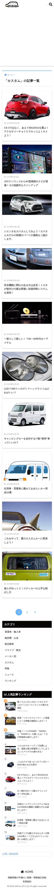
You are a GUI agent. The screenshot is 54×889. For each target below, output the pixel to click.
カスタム (9, 662)
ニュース (9, 674)
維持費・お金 (11, 638)
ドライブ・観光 (13, 650)
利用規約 (27, 881)
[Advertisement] (27, 37)
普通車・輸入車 (13, 632)
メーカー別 (10, 656)
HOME (27, 872)
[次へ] (35, 612)
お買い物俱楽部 (10, 854)
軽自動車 (9, 644)
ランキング (10, 681)
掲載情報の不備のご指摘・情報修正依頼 (27, 877)
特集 (7, 668)
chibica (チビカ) (26, 4)
